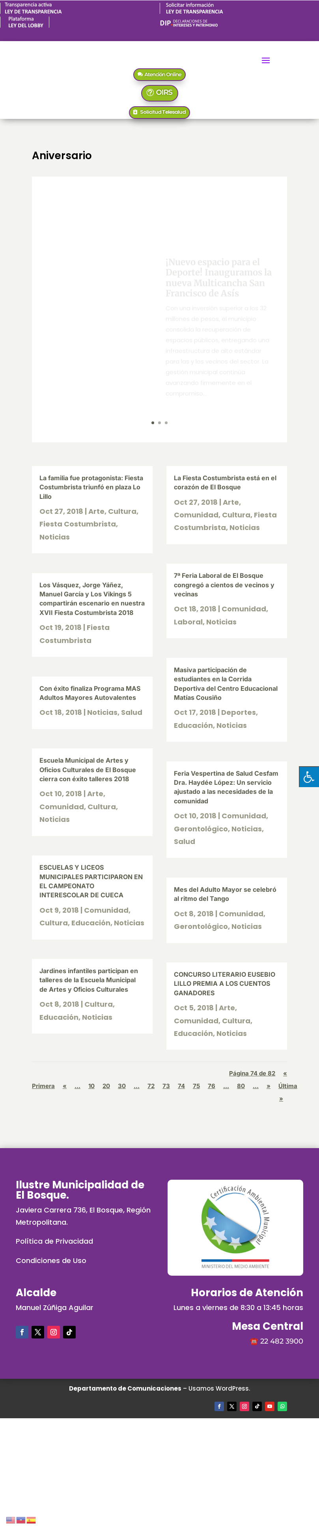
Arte (96, 511)
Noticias (54, 537)
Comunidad (61, 807)
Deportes (238, 712)
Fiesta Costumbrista (77, 524)
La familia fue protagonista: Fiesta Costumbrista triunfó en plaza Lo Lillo (91, 487)
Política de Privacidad (54, 1241)
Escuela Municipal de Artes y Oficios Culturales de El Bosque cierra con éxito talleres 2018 (87, 769)
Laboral (188, 622)
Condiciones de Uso (51, 1260)
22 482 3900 (281, 1341)
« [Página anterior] (65, 1086)
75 (196, 1086)
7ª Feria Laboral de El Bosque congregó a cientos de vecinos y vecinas (224, 584)
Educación (90, 923)
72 (151, 1086)
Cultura (122, 511)
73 (166, 1086)
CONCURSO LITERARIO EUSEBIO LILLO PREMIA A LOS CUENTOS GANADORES (224, 983)
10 (91, 1086)
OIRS (164, 92)
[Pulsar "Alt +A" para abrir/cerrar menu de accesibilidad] (309, 776)
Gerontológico (201, 829)
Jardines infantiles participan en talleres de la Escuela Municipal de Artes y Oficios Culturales (88, 980)
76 (211, 1086)
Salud (131, 712)
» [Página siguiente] (268, 1086)
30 (122, 1086)
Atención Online (162, 74)
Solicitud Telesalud (163, 112)
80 (241, 1086)
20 (106, 1086)
